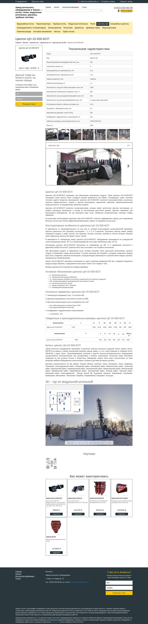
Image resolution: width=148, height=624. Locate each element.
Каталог (56, 7)
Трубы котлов (68, 32)
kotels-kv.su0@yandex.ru (79, 582)
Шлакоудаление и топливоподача (31, 28)
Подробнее (56, 514)
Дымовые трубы (93, 28)
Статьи (84, 7)
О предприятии (21, 1)
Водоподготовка (109, 28)
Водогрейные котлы (25, 24)
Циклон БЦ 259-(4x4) (97, 498)
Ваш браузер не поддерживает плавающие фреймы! (89, 415)
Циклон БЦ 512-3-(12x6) (120, 498)
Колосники (68, 28)
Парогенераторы (43, 24)
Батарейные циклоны (119, 24)
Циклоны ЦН (102, 24)
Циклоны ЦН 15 (45, 42)
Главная (48, 7)
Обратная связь (38, 1)
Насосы (57, 32)
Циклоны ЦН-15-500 (59, 42)
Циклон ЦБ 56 (51, 536)
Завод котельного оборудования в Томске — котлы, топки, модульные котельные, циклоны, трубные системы (28, 12)
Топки (92, 24)
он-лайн (101, 351)
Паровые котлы (59, 24)
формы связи (55, 622)
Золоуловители (54, 28)
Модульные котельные (78, 24)
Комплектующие (24, 32)
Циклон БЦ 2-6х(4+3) (75, 498)
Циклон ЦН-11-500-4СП (54, 498)
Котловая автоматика (42, 32)
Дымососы (79, 28)
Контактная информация (70, 7)
